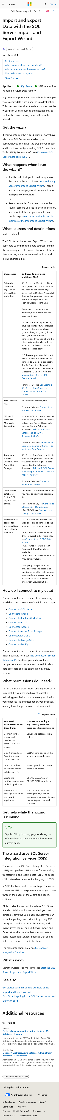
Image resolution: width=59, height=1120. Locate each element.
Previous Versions (27, 1102)
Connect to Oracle (18, 613)
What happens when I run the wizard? (23, 65)
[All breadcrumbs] (5, 11)
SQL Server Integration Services (24, 11)
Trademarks (8, 1115)
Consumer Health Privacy (15, 1111)
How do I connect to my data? (19, 73)
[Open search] (45, 4)
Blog (41, 1102)
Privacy (20, 1106)
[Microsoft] (30, 4)
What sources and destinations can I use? (25, 69)
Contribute (8, 1106)
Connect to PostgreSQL (21, 639)
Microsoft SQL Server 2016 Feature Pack (35, 376)
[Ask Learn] (48, 11)
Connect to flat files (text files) (24, 618)
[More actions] (53, 11)
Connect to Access (18, 626)
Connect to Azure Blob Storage (25, 631)
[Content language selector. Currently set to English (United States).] (17, 1087)
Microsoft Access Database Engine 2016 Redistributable (36, 432)
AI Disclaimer (9, 1102)
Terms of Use (39, 1111)
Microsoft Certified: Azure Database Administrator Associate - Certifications (27, 1054)
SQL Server (26, 86)
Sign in (53, 3)
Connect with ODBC (19, 635)
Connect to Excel (17, 622)
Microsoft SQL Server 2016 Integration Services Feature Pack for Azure (38, 471)
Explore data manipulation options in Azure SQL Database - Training (26, 1032)
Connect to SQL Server (20, 609)
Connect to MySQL (18, 644)
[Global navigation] (3, 4)
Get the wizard (12, 61)
